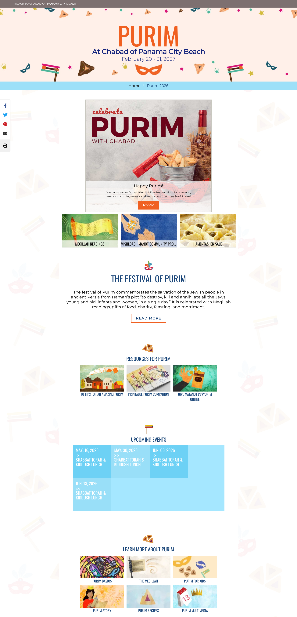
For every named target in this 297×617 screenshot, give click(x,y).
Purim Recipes (148, 610)
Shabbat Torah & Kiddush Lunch (91, 462)
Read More (148, 318)
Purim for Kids (195, 580)
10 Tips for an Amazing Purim (102, 394)
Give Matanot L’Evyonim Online (195, 397)
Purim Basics (102, 580)
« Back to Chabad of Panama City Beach (45, 3)
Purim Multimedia (195, 610)
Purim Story (102, 610)
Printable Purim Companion (148, 394)
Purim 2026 (157, 85)
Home (134, 85)
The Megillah (148, 580)
